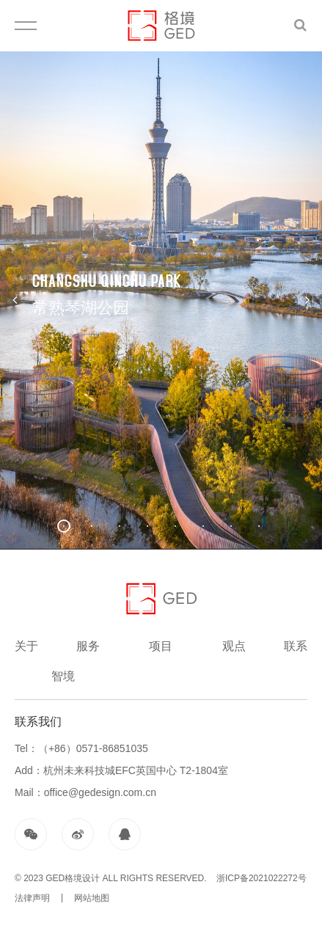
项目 (160, 646)
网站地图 (91, 898)
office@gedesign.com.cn (100, 792)
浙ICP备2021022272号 (260, 878)
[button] (63, 526)
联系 (295, 646)
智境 (63, 676)
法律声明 (32, 898)
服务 (88, 646)
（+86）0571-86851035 (93, 748)
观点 (234, 646)
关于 (26, 646)
